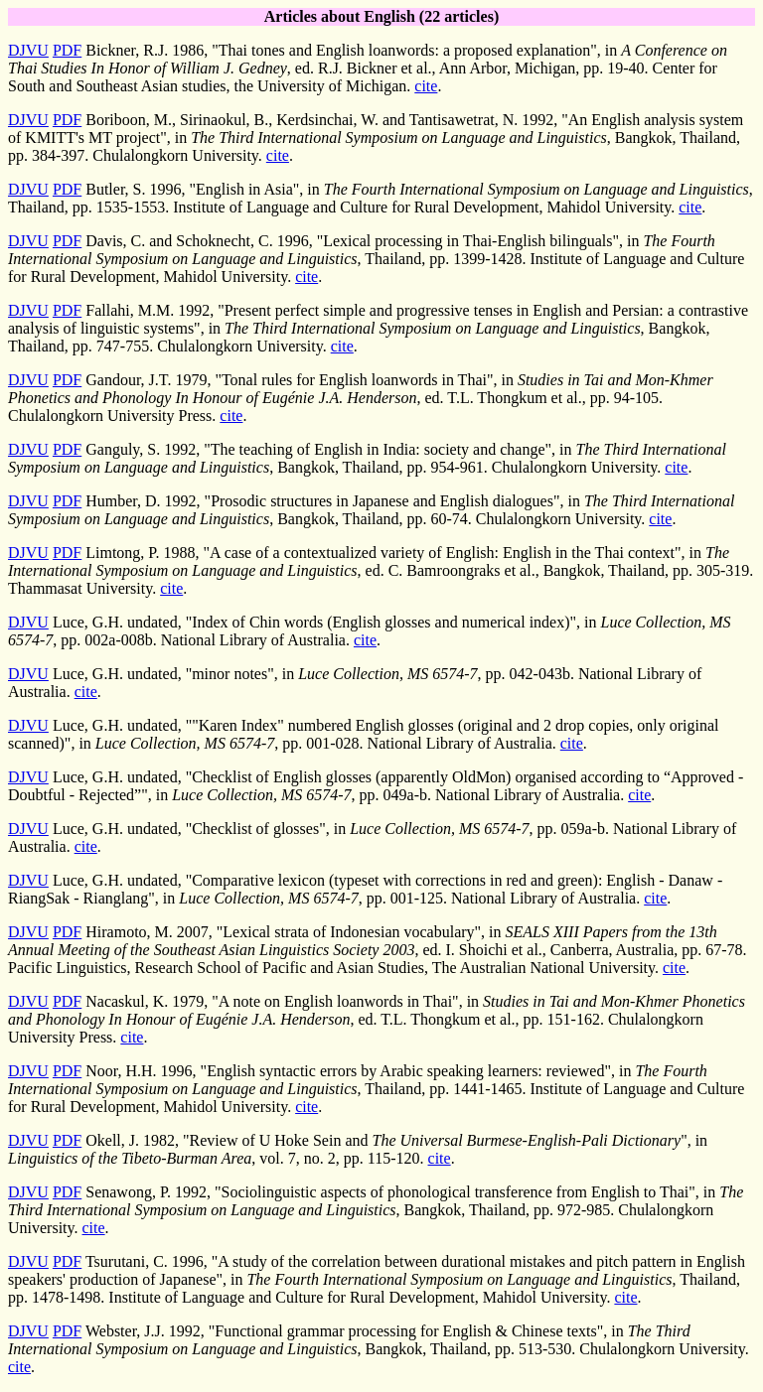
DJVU (28, 50)
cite (425, 85)
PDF (67, 50)
